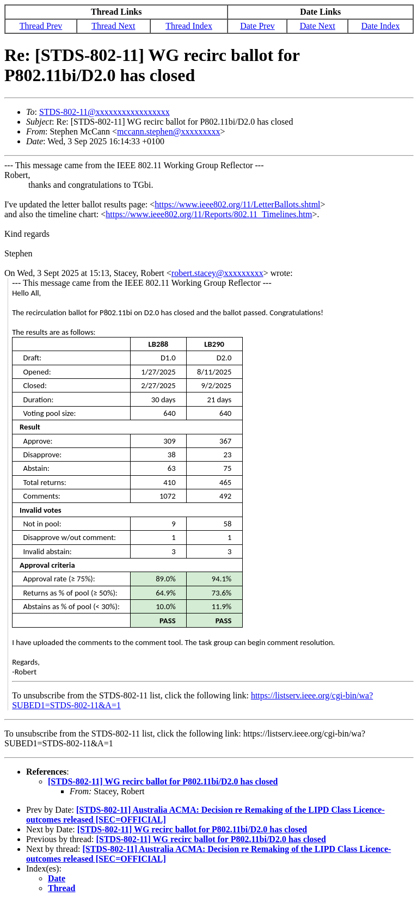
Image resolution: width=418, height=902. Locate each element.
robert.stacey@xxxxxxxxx (217, 273)
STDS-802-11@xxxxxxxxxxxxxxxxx (104, 111)
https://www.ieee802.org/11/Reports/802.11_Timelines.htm (209, 214)
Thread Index (188, 25)
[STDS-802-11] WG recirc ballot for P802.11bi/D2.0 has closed (163, 781)
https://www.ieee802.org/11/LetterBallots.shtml (237, 204)
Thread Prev (41, 25)
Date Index (380, 25)
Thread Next (113, 25)
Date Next (317, 25)
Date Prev (257, 25)
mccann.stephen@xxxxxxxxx (168, 131)
